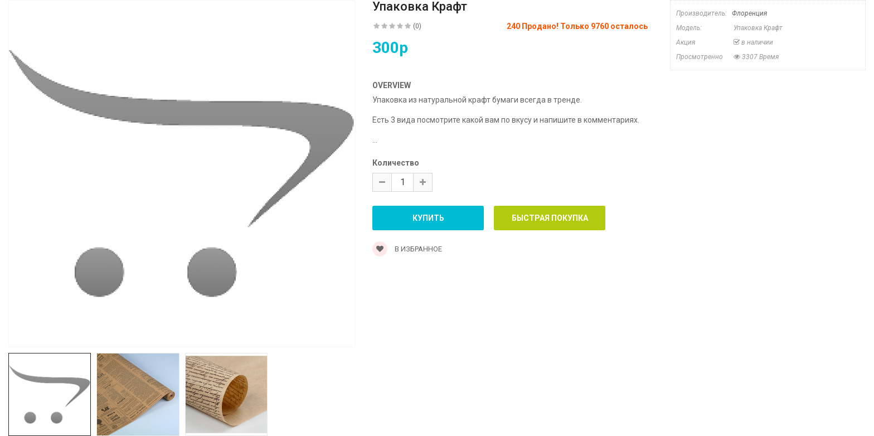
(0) (417, 26)
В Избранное (407, 249)
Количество (395, 162)
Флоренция (749, 13)
